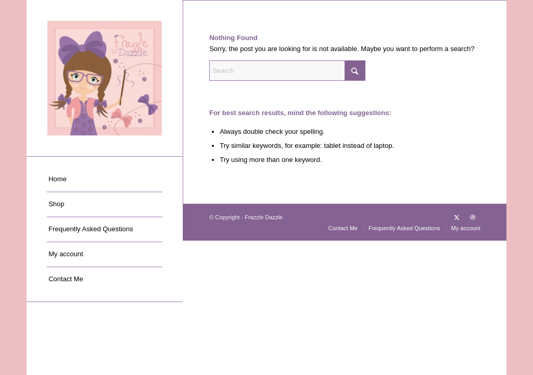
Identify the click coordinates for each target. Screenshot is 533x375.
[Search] (287, 70)
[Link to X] (457, 217)
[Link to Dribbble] (472, 217)
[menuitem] (104, 179)
